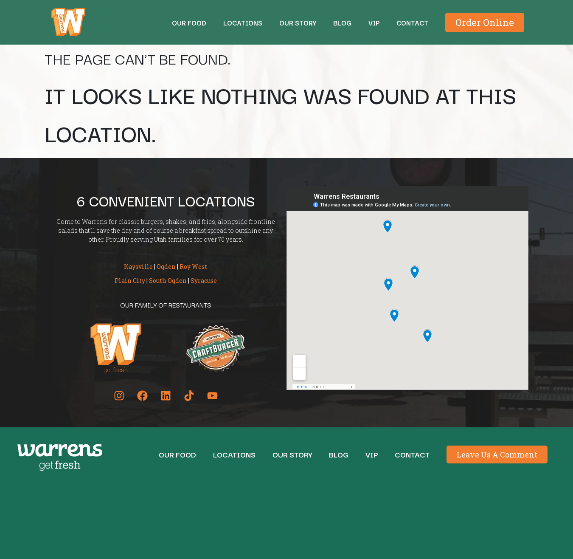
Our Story (297, 22)
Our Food (189, 22)
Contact (412, 22)
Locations (242, 22)
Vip (373, 22)
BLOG (342, 22)
